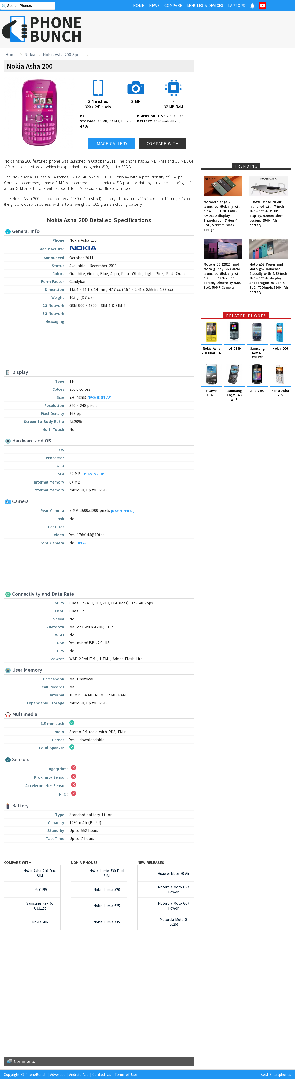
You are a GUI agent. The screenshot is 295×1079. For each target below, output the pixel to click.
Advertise (57, 1074)
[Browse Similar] (99, 397)
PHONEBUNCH (56, 29)
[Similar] (81, 543)
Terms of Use (126, 1074)
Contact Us (101, 1074)
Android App (79, 1074)
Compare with (17, 862)
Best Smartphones (275, 1074)
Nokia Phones (84, 862)
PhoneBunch (35, 1074)
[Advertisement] (99, 348)
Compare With (163, 143)
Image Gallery (111, 143)
